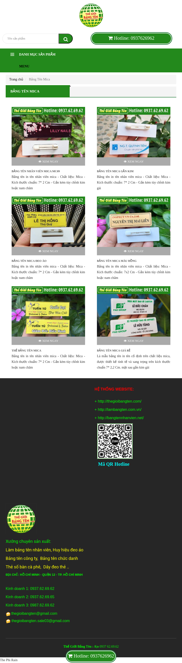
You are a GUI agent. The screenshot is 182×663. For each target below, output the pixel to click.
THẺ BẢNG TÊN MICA (26, 350)
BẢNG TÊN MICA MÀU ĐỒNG (116, 261)
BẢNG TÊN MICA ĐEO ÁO (29, 261)
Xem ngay (48, 161)
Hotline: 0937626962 (131, 38)
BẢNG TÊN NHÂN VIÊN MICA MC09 (36, 171)
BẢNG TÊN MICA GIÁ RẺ (113, 350)
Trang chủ (16, 79)
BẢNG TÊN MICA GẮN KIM (115, 171)
